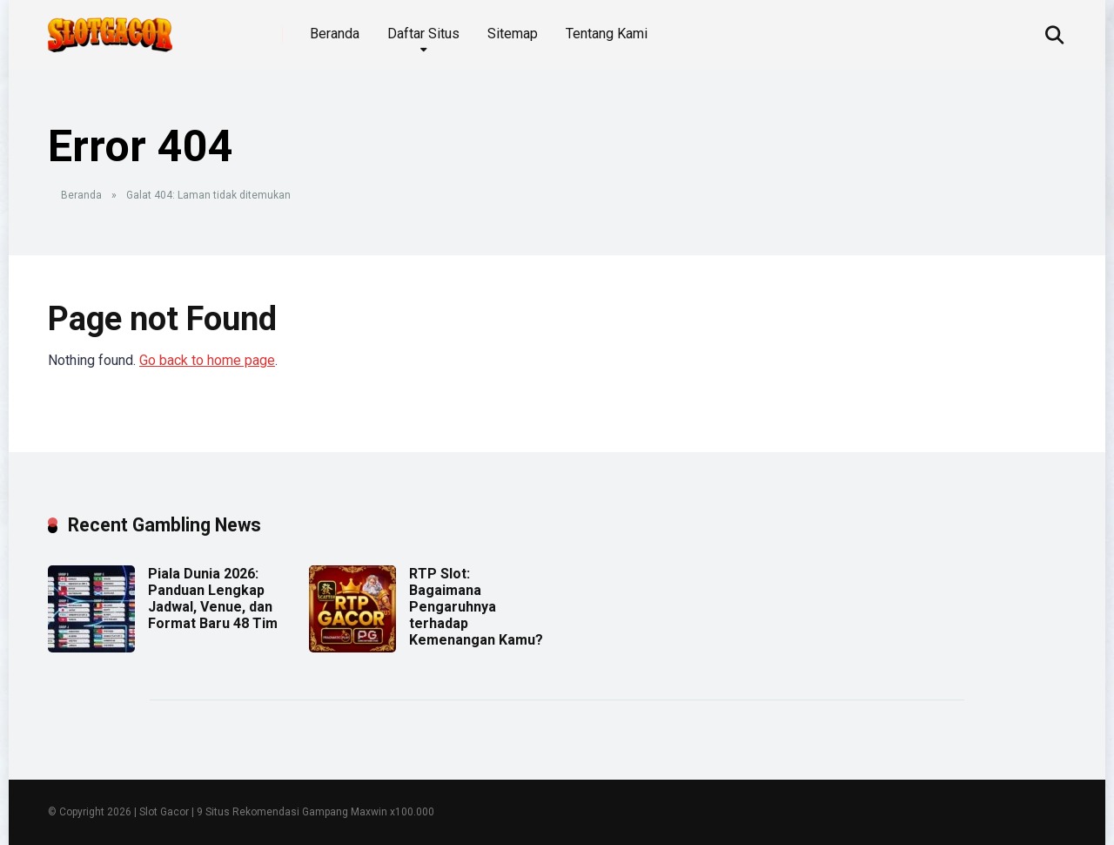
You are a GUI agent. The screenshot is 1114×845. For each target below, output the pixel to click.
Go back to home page (207, 360)
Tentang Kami (607, 33)
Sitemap (512, 33)
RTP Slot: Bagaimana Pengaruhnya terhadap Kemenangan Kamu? (476, 607)
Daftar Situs (423, 33)
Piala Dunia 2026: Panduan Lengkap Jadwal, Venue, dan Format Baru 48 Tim (213, 598)
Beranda (334, 33)
